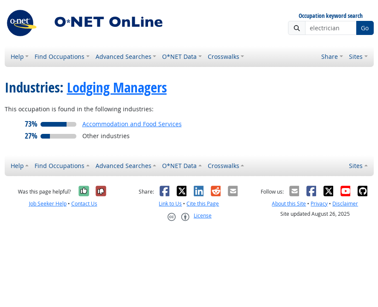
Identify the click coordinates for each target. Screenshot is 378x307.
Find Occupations (59, 56)
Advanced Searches (123, 56)
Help (17, 56)
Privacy (319, 203)
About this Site (289, 203)
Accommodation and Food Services (132, 124)
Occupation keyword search (331, 16)
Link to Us (170, 203)
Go (365, 28)
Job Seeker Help (48, 203)
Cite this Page (202, 203)
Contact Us (84, 203)
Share (329, 56)
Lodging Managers (117, 87)
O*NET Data (179, 56)
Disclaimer (345, 203)
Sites (356, 56)
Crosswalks (223, 56)
